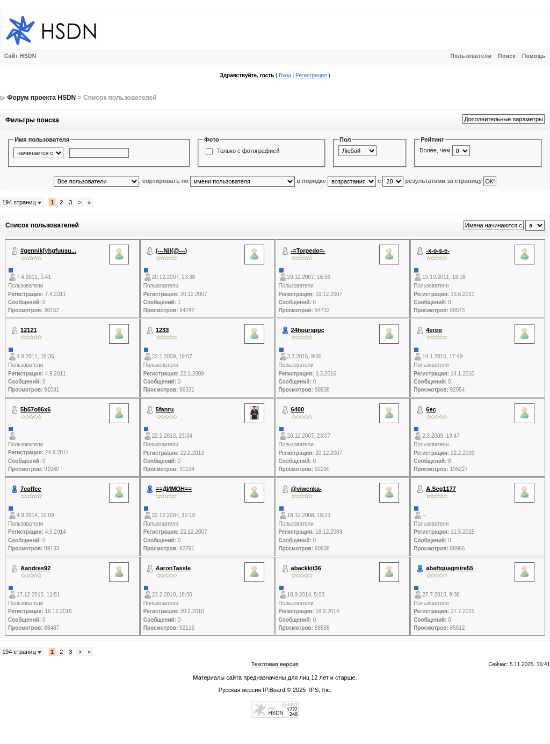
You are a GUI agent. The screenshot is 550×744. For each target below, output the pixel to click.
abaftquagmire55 (449, 568)
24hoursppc (307, 330)
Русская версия (240, 690)
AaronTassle (173, 568)
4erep (434, 330)
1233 (162, 330)
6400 (297, 409)
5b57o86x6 (35, 409)
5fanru (165, 409)
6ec (431, 409)
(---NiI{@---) (171, 250)
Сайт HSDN (20, 56)
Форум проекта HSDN (41, 97)
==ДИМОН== (174, 488)
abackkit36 (306, 568)
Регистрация (311, 75)
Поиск (507, 56)
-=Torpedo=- (308, 250)
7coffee (30, 488)
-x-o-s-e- (437, 250)
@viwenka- (306, 488)
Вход (285, 75)
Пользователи (470, 56)
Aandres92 (35, 568)
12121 (28, 330)
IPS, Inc (319, 690)
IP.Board (274, 690)
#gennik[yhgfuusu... (48, 250)
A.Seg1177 (441, 488)
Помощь (534, 56)
